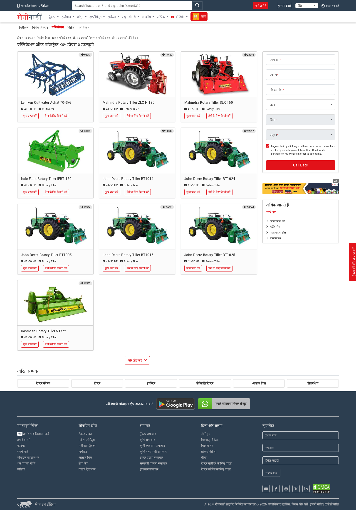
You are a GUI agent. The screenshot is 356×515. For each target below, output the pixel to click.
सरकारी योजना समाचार (153, 463)
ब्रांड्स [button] (80, 17)
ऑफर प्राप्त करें (277, 221)
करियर (21, 445)
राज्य (272, 104)
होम (19, 37)
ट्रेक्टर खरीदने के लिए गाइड (216, 463)
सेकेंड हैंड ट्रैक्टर (204, 383)
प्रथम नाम (274, 59)
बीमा (204, 457)
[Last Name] (300, 448)
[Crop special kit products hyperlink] (300, 188)
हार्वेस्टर (151, 383)
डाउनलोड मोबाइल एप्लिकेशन (33, 6)
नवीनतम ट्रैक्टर (87, 445)
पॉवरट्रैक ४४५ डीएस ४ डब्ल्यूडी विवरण (77, 37)
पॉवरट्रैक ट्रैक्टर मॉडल (46, 37)
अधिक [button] (161, 17)
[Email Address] (300, 460)
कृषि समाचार (147, 439)
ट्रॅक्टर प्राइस (85, 434)
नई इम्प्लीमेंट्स (87, 439)
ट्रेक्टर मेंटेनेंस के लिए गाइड (216, 469)
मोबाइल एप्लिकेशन (28, 457)
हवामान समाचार (149, 469)
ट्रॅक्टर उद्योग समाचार (151, 457)
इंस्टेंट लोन (275, 227)
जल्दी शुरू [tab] (271, 211)
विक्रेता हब (207, 445)
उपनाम (273, 74)
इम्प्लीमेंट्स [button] (95, 17)
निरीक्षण (24, 27)
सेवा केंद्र (83, 463)
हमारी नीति (316, 504)
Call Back (300, 165)
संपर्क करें (22, 451)
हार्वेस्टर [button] (112, 17)
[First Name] (300, 435)
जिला (272, 119)
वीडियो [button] (177, 17)
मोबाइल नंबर (276, 89)
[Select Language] (307, 5)
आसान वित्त (259, 383)
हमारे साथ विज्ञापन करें (33, 434)
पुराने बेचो (284, 6)
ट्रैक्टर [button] (52, 17)
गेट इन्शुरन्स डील (278, 232)
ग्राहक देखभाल (87, 469)
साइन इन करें (330, 6)
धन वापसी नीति (26, 463)
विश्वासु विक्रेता (210, 439)
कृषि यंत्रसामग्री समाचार (153, 451)
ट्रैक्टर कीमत (43, 383)
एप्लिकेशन (58, 27)
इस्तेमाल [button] (66, 17)
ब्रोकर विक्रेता (208, 451)
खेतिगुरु (205, 434)
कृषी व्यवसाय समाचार (152, 445)
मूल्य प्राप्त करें (30, 116)
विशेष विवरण (40, 27)
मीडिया (21, 469)
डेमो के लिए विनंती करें (56, 116)
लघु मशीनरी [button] (129, 17)
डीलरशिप (312, 383)
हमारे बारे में (23, 439)
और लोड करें (135, 360)
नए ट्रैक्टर (28, 37)
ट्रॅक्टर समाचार (148, 434)
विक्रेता (71, 27)
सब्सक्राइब (271, 473)
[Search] (132, 5)
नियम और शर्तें (300, 504)
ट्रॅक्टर (97, 383)
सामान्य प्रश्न (275, 238)
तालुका (273, 134)
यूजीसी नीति (332, 504)
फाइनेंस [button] (146, 17)
